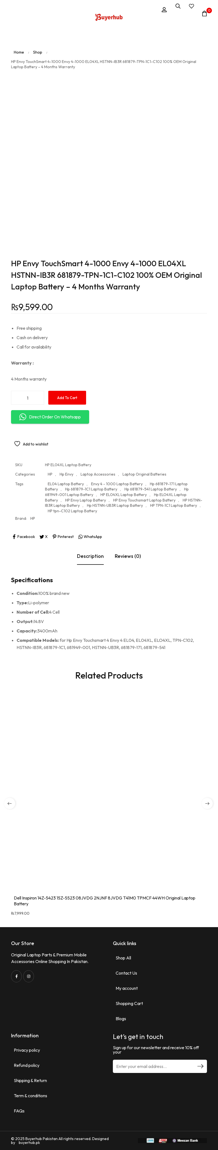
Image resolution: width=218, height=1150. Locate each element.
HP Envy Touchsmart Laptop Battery (144, 500)
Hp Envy (66, 474)
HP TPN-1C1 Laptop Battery (173, 505)
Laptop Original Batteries (144, 474)
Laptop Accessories (98, 474)
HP (50, 474)
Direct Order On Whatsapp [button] (50, 416)
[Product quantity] (27, 398)
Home (19, 52)
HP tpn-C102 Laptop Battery (72, 510)
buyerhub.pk (29, 1142)
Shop (37, 52)
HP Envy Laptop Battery (85, 500)
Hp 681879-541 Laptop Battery (150, 489)
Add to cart (67, 397)
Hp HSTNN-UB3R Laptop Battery (115, 505)
